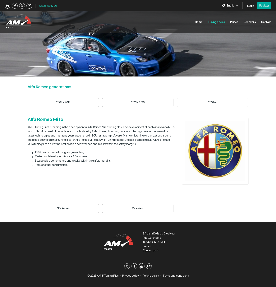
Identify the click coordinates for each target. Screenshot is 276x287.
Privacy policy (130, 275)
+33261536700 (48, 5)
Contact (266, 22)
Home (199, 22)
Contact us (149, 250)
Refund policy (151, 275)
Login (250, 5)
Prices (234, 22)
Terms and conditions (176, 275)
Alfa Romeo (63, 208)
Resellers (250, 22)
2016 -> (212, 102)
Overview (138, 208)
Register (264, 5)
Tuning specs (216, 22)
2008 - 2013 (63, 102)
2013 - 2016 (138, 102)
